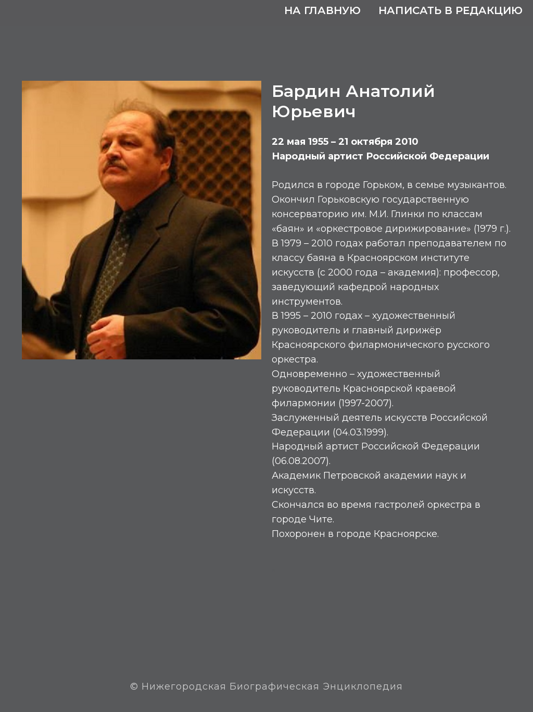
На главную (322, 10)
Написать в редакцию (450, 10)
